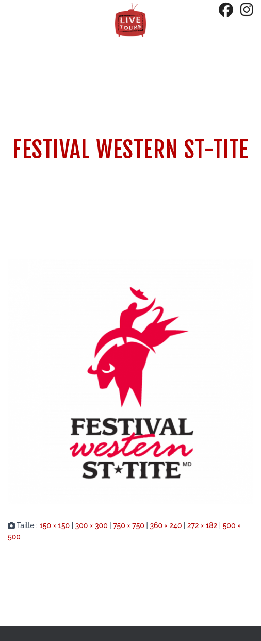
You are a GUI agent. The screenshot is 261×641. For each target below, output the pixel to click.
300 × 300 (91, 525)
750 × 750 (128, 525)
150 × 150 (54, 525)
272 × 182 (202, 525)
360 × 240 (166, 525)
